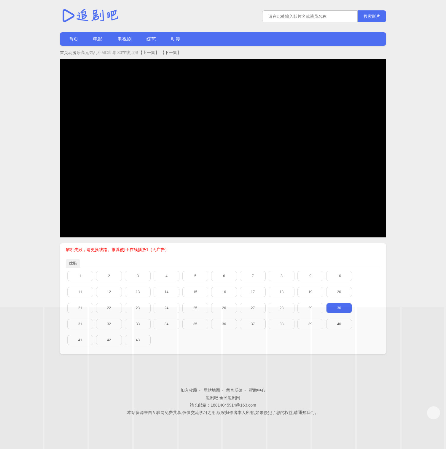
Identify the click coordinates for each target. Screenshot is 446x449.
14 (166, 292)
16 (224, 292)
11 (80, 292)
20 (339, 292)
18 (281, 292)
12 (109, 292)
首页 (73, 39)
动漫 (175, 39)
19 (310, 292)
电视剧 (124, 39)
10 (339, 276)
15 (195, 292)
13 (138, 292)
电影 (98, 39)
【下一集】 (170, 52)
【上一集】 (148, 52)
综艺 (151, 39)
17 (253, 292)
